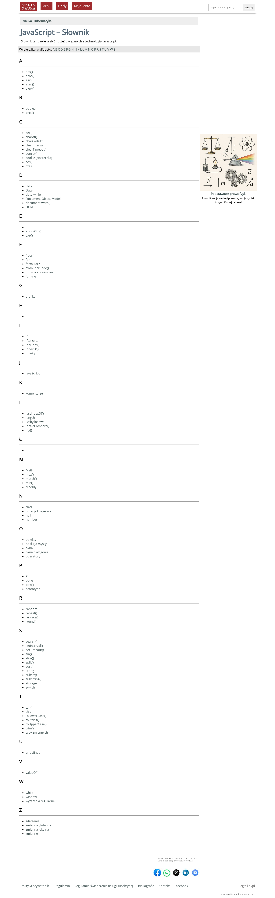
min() (29, 483)
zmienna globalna (38, 825)
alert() (30, 88)
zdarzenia (32, 821)
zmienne (32, 834)
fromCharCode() (37, 268)
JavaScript (33, 373)
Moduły (31, 487)
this (28, 712)
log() (29, 430)
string (30, 671)
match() (31, 479)
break (30, 113)
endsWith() (33, 231)
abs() (29, 72)
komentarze (34, 393)
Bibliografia (146, 886)
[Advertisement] (228, 76)
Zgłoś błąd (247, 886)
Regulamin (62, 886)
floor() (30, 255)
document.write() (38, 203)
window (31, 797)
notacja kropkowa (38, 511)
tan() (29, 707)
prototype (33, 589)
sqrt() (30, 666)
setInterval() (34, 646)
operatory (33, 556)
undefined (33, 752)
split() (30, 662)
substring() (33, 679)
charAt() (31, 137)
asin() (30, 80)
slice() (30, 658)
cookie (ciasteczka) (39, 158)
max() (30, 474)
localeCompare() (37, 426)
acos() (30, 76)
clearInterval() (35, 145)
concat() (31, 154)
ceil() (29, 133)
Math (29, 470)
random (31, 609)
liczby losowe (35, 422)
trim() (30, 728)
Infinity (30, 353)
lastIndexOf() (35, 413)
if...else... (32, 341)
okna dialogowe (37, 552)
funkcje (31, 276)
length (30, 418)
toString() (32, 720)
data (29, 186)
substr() (31, 675)
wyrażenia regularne (40, 801)
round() (31, 621)
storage (31, 683)
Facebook (181, 886)
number (31, 519)
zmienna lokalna (37, 829)
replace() (32, 617)
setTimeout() (35, 650)
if (26, 337)
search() (31, 641)
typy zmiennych (37, 732)
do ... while (33, 194)
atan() (30, 84)
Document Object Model (43, 199)
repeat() (31, 613)
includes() (33, 345)
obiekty (31, 540)
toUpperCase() (36, 724)
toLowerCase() (36, 716)
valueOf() (32, 773)
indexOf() (32, 349)
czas (29, 166)
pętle (29, 580)
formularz (33, 264)
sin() (29, 654)
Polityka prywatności (35, 886)
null (28, 515)
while (29, 793)
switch (30, 687)
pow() (30, 585)
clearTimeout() (36, 149)
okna (29, 548)
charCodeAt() (35, 141)
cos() (29, 162)
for (28, 260)
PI (27, 576)
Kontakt (164, 886)
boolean (32, 108)
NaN (29, 507)
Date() (30, 190)
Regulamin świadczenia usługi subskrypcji (104, 886)
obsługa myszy (36, 544)
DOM (29, 207)
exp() (29, 235)
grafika (30, 296)
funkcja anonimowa (40, 272)
